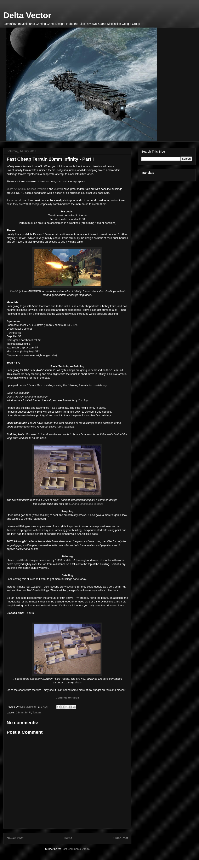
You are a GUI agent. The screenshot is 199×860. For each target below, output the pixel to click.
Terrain (37, 712)
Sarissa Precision (37, 188)
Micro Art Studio (16, 188)
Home (68, 838)
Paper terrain (14, 200)
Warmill (58, 188)
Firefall (14, 291)
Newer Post (15, 838)
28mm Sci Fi (23, 712)
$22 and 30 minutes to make (86, 503)
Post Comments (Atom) (76, 848)
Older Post (120, 838)
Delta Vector (27, 15)
